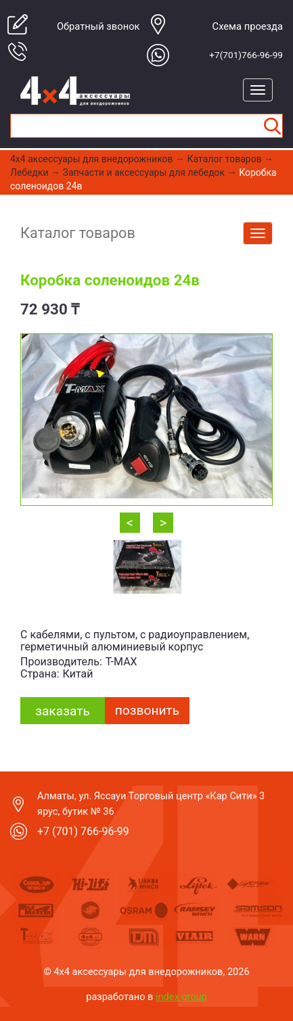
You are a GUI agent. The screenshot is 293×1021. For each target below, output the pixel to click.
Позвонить (147, 710)
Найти (272, 126)
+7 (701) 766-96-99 (83, 831)
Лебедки (29, 172)
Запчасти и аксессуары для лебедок (144, 172)
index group (181, 997)
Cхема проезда (247, 26)
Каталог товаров (224, 158)
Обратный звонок (98, 26)
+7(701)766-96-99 (246, 54)
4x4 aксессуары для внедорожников (91, 158)
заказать (62, 711)
